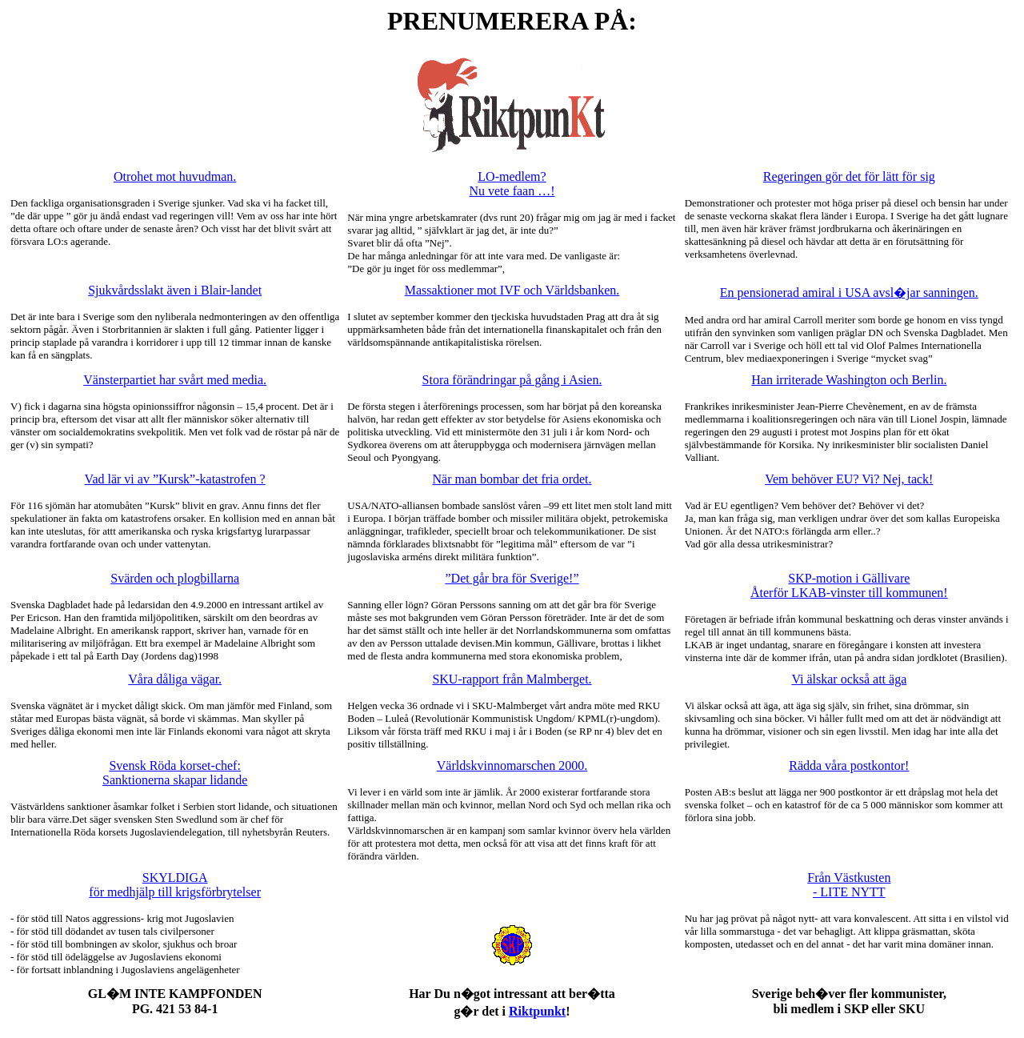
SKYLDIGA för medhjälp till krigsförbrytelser (175, 885)
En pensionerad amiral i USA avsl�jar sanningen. (849, 292)
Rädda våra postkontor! (849, 765)
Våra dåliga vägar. (175, 679)
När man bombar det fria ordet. (511, 479)
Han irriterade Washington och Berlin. (848, 380)
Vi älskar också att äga (848, 679)
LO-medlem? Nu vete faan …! (511, 184)
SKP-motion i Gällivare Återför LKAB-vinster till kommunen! (849, 585)
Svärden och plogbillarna (174, 578)
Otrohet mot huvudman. (175, 176)
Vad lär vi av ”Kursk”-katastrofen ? (175, 479)
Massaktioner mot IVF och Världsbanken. (512, 290)
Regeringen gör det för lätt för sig (849, 176)
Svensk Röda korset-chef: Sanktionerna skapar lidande (174, 773)
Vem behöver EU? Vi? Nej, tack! (849, 479)
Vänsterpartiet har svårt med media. (174, 380)
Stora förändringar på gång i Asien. (512, 380)
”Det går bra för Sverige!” (511, 578)
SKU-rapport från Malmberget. (511, 679)
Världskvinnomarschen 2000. (512, 765)
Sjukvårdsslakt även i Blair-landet (175, 290)
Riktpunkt (537, 1011)
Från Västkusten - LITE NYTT (848, 885)
